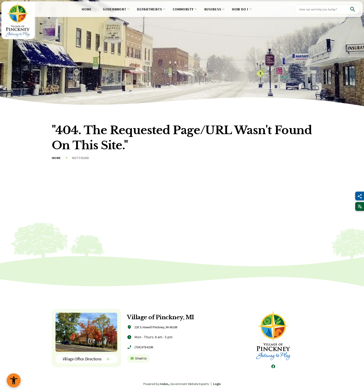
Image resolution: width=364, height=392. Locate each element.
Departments (149, 9)
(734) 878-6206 (143, 347)
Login (217, 384)
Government (115, 9)
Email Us (138, 358)
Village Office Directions (86, 359)
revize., (165, 384)
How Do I (240, 9)
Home (87, 9)
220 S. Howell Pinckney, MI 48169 (155, 327)
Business (212, 9)
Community (183, 9)
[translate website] (359, 206)
